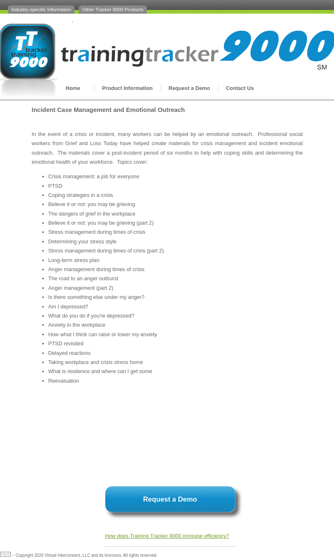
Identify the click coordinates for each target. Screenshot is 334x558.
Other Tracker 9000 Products (113, 9)
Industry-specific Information (41, 9)
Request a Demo (189, 88)
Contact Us (240, 88)
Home (72, 88)
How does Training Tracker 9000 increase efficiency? (167, 536)
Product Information (127, 88)
